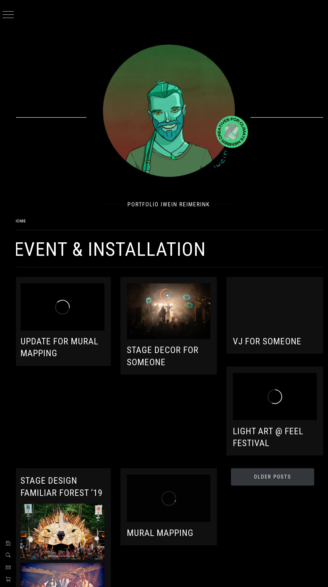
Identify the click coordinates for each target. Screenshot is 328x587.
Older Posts (273, 474)
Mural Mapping (164, 529)
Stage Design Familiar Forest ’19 (61, 490)
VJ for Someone (269, 340)
